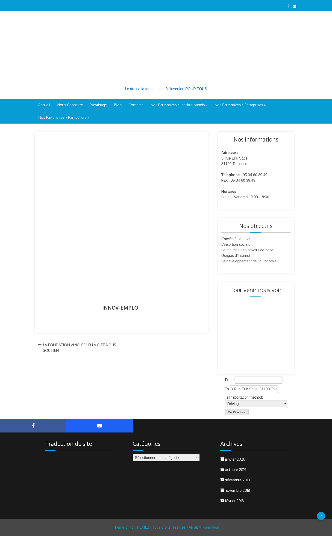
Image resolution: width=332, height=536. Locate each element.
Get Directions (237, 412)
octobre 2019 (235, 469)
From (229, 380)
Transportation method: (244, 397)
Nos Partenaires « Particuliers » (63, 117)
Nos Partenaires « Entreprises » (240, 105)
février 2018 (234, 500)
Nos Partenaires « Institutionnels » (179, 105)
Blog (118, 105)
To (227, 389)
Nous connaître (70, 105)
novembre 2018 (237, 490)
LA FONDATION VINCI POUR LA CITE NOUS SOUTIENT (79, 348)
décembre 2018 (237, 480)
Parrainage (98, 105)
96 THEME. (138, 527)
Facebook (33, 425)
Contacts (136, 105)
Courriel (99, 425)
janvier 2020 (235, 459)
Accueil (44, 105)
